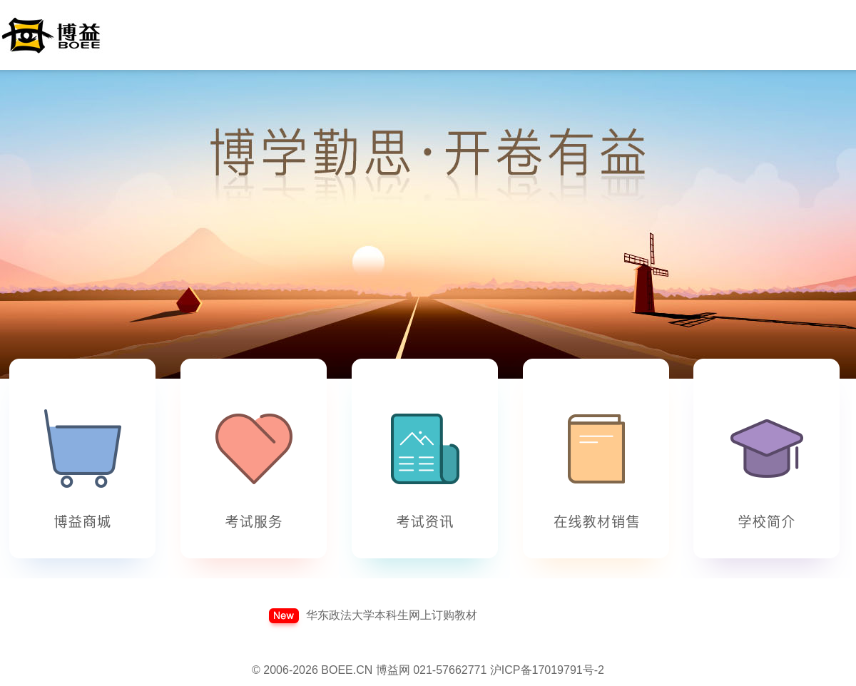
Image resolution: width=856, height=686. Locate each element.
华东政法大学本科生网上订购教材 (391, 615)
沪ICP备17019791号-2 (547, 670)
